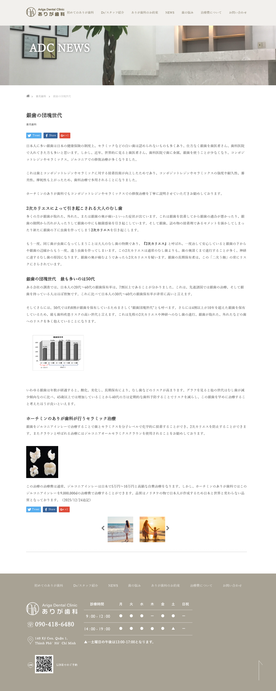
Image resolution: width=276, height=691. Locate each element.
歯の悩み (188, 12)
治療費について (211, 12)
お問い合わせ (238, 12)
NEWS (169, 12)
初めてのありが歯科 (80, 12)
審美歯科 (31, 124)
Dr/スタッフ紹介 (112, 12)
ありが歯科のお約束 (144, 12)
